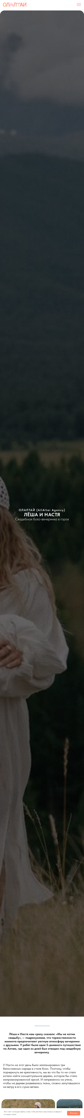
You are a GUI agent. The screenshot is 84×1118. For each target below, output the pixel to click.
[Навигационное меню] (79, 4)
